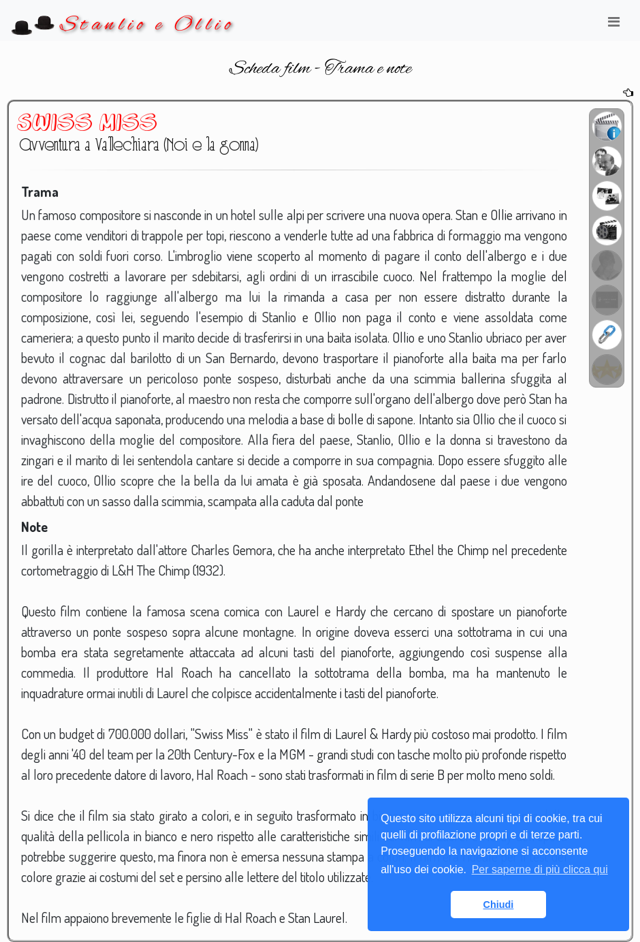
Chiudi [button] (498, 904)
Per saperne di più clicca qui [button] (540, 869)
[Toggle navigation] (613, 25)
